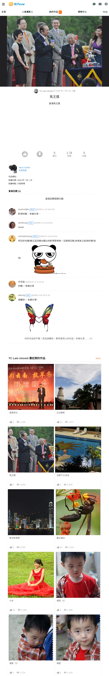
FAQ (105, 12)
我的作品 (55, 12)
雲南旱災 (13, 412)
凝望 (59, 663)
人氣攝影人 (27, 12)
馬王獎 (12, 475)
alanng (21, 295)
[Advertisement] (54, 129)
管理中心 (82, 12)
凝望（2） (14, 663)
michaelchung (25, 236)
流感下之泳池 (63, 475)
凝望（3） (61, 600)
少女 (11, 600)
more (98, 358)
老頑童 (21, 282)
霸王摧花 (61, 538)
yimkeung (23, 222)
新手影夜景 (14, 538)
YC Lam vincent (44, 91)
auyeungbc (23, 209)
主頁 (3, 12)
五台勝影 (61, 412)
